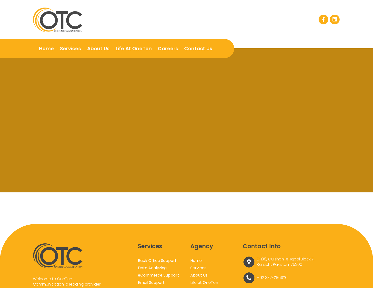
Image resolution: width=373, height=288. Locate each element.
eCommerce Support (158, 275)
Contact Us (198, 48)
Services (70, 48)
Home (46, 48)
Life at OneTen (133, 48)
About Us (98, 48)
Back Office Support (157, 260)
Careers (168, 48)
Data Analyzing (152, 268)
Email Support (151, 282)
